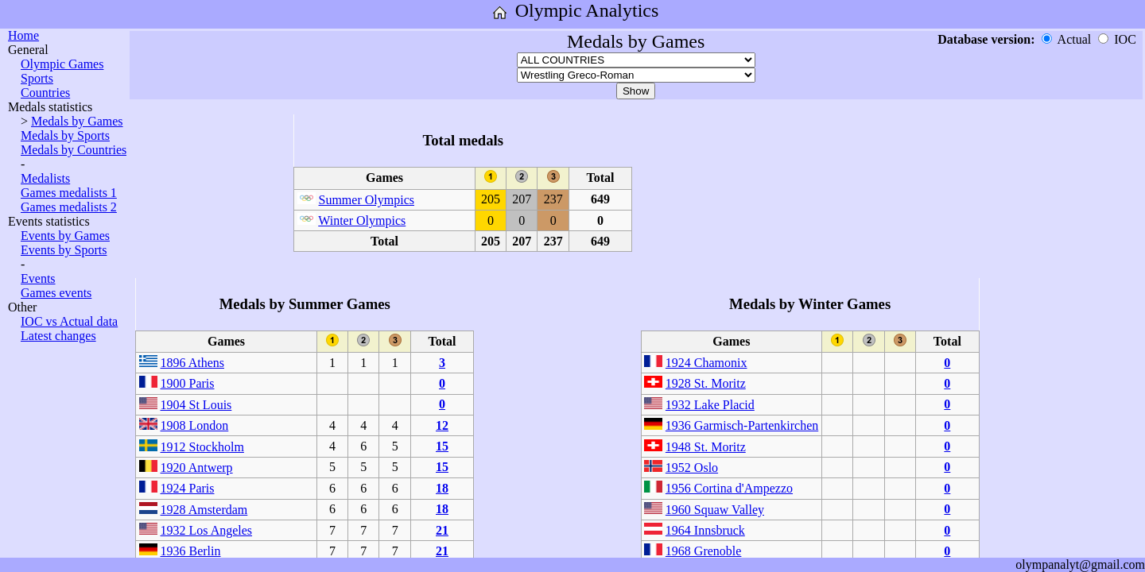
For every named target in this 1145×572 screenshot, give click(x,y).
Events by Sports (64, 250)
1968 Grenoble (704, 551)
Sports (37, 78)
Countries (45, 92)
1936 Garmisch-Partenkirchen (742, 425)
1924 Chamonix (706, 362)
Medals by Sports (65, 135)
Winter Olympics (362, 220)
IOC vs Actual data (69, 321)
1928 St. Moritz (706, 383)
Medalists (45, 178)
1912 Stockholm (202, 447)
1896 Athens (192, 362)
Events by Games (65, 235)
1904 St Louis (196, 405)
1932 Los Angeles (207, 530)
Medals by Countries (73, 150)
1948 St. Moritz (706, 447)
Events (38, 278)
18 (442, 488)
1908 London (195, 425)
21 (442, 530)
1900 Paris (188, 383)
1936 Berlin (191, 551)
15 (442, 446)
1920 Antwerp (197, 467)
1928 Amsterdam (204, 509)
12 (442, 425)
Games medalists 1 (69, 192)
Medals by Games (77, 121)
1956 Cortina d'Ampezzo (729, 488)
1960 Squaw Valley (715, 509)
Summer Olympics (366, 200)
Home (23, 35)
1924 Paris (188, 488)
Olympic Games (62, 64)
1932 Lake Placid (710, 405)
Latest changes (58, 335)
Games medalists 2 (69, 207)
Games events (56, 293)
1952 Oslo (692, 467)
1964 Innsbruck (705, 530)
